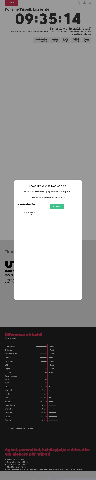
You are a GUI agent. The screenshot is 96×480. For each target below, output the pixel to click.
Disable (57, 206)
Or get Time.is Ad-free (26, 204)
